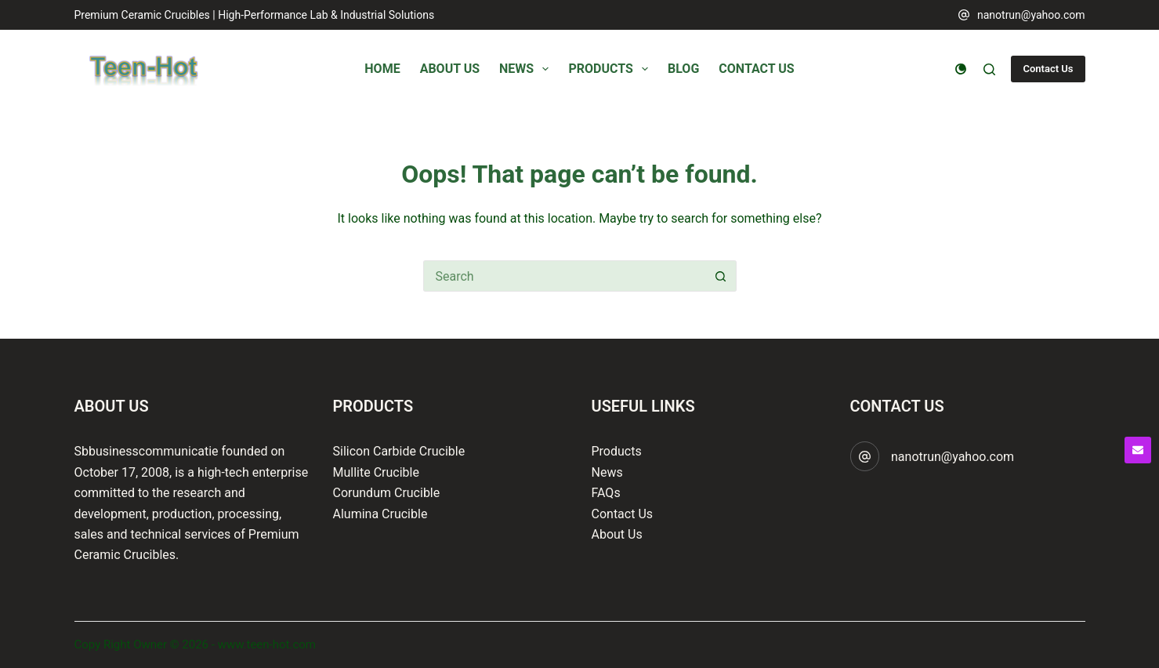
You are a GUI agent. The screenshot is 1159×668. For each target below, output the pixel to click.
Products (617, 451)
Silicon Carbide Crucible (399, 451)
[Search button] (721, 276)
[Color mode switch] (961, 69)
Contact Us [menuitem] (756, 68)
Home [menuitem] (382, 68)
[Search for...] (564, 276)
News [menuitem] (527, 69)
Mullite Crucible (376, 472)
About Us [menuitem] (450, 68)
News (607, 472)
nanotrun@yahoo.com (1031, 15)
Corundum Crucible (386, 492)
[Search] (989, 69)
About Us (617, 534)
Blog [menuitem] (683, 68)
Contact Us (1048, 68)
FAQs (606, 492)
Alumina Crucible (380, 513)
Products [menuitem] (611, 69)
